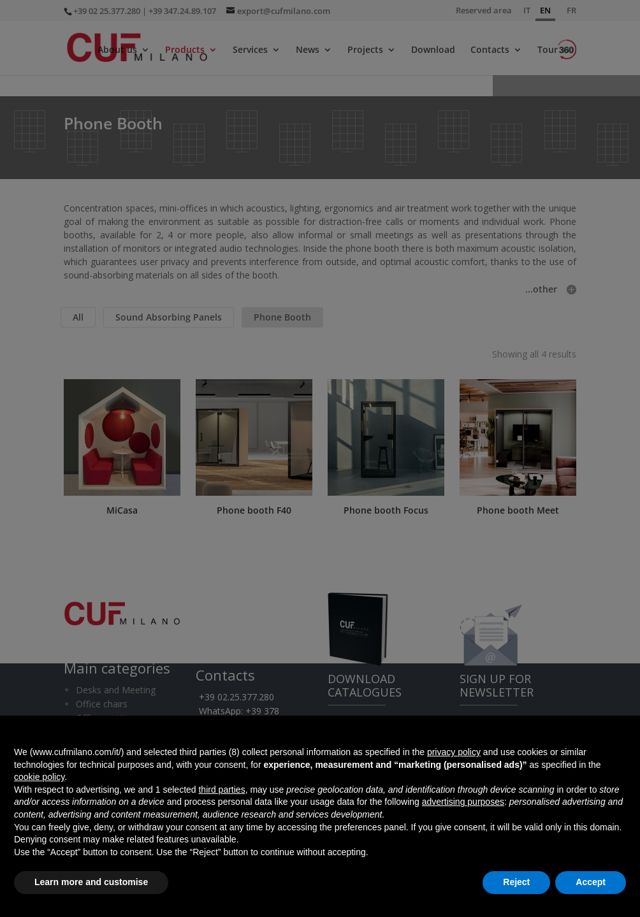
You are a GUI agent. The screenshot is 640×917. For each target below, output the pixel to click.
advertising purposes (463, 802)
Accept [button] (591, 882)
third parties (221, 789)
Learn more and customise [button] (91, 882)
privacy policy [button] (454, 752)
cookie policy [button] (39, 777)
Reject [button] (516, 882)
